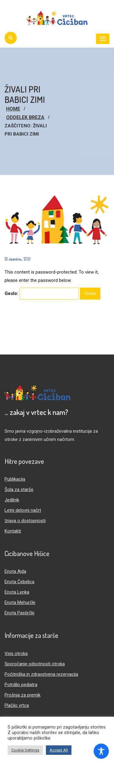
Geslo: (42, 294)
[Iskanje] (11, 38)
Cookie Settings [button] (25, 750)
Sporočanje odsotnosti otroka (35, 664)
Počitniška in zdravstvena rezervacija (41, 674)
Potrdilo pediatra (21, 684)
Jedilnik (12, 500)
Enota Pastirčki (19, 613)
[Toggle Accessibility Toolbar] (101, 751)
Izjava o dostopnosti (25, 520)
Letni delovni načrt (23, 510)
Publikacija (15, 479)
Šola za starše (19, 489)
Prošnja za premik (22, 695)
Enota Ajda (15, 571)
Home (13, 109)
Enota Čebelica (19, 581)
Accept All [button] (59, 750)
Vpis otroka (16, 653)
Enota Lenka (17, 592)
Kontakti (13, 531)
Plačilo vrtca (17, 705)
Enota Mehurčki (20, 602)
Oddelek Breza (25, 117)
